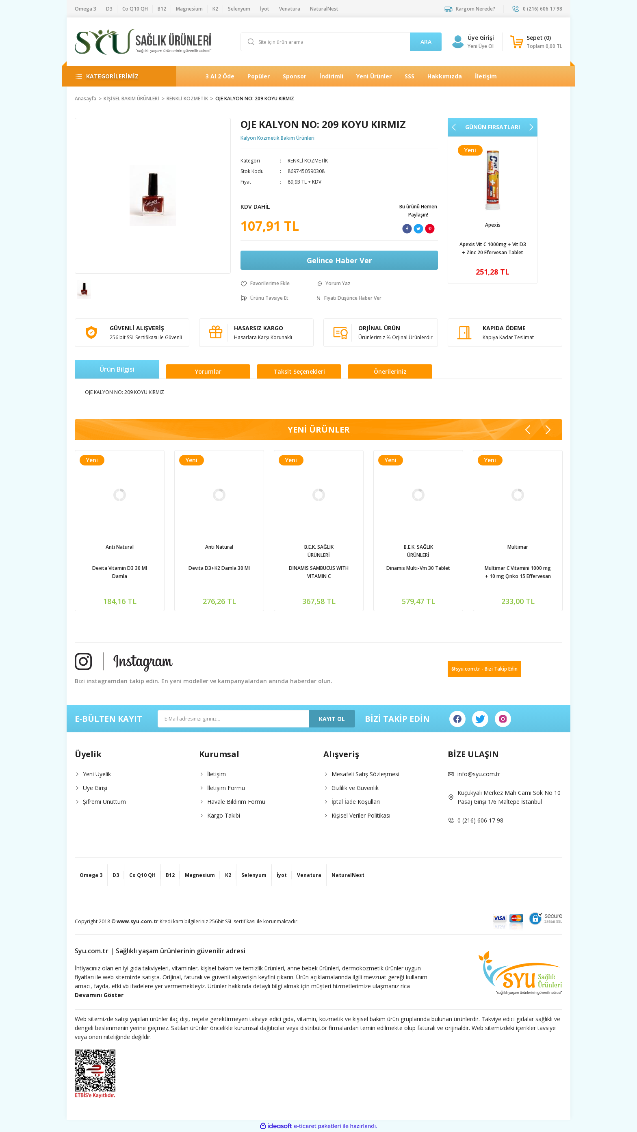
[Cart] (536, 41)
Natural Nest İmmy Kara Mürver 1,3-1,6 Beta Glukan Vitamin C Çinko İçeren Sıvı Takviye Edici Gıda (319, 572)
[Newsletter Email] (256, 718)
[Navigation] (119, 76)
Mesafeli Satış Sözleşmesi (365, 774)
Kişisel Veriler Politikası (361, 815)
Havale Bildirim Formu (236, 801)
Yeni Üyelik (97, 774)
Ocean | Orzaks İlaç (219, 546)
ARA (425, 41)
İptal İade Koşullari (356, 801)
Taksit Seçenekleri (299, 371)
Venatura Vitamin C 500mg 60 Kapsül (493, 248)
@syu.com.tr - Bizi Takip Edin (484, 668)
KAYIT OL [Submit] (332, 719)
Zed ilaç (418, 546)
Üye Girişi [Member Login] (481, 37)
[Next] (531, 127)
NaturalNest (319, 546)
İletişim (216, 774)
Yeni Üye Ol (481, 46)
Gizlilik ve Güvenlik (355, 788)
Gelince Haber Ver (339, 260)
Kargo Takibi (223, 815)
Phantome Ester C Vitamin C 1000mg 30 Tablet (418, 572)
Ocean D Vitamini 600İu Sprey (219, 568)
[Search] (341, 41)
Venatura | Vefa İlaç (493, 224)
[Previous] (454, 127)
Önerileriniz (390, 371)
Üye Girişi (95, 788)
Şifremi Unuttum (104, 801)
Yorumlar (208, 371)
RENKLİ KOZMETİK (308, 160)
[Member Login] (457, 41)
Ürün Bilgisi (117, 369)
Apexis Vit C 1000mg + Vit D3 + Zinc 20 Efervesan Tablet (120, 572)
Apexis (120, 546)
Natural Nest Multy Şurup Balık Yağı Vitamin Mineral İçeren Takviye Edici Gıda (517, 572)
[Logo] (143, 42)
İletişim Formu (226, 788)
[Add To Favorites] (265, 283)
